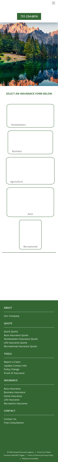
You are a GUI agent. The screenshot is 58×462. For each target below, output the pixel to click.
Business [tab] (17, 151)
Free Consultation (14, 422)
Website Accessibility (30, 458)
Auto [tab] (30, 213)
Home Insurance (13, 396)
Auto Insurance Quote (16, 335)
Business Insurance (14, 392)
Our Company (11, 315)
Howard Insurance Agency (23, 452)
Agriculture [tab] (16, 181)
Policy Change (11, 369)
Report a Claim (12, 361)
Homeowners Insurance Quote (21, 338)
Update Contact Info (15, 365)
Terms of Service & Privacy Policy (40, 455)
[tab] (30, 113)
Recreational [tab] (30, 246)
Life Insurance (12, 399)
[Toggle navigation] (53, 3)
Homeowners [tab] (18, 124)
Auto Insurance (12, 388)
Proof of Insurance (14, 373)
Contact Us (10, 419)
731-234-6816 (29, 16)
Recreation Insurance (15, 403)
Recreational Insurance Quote (20, 346)
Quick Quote (11, 331)
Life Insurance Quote (15, 342)
